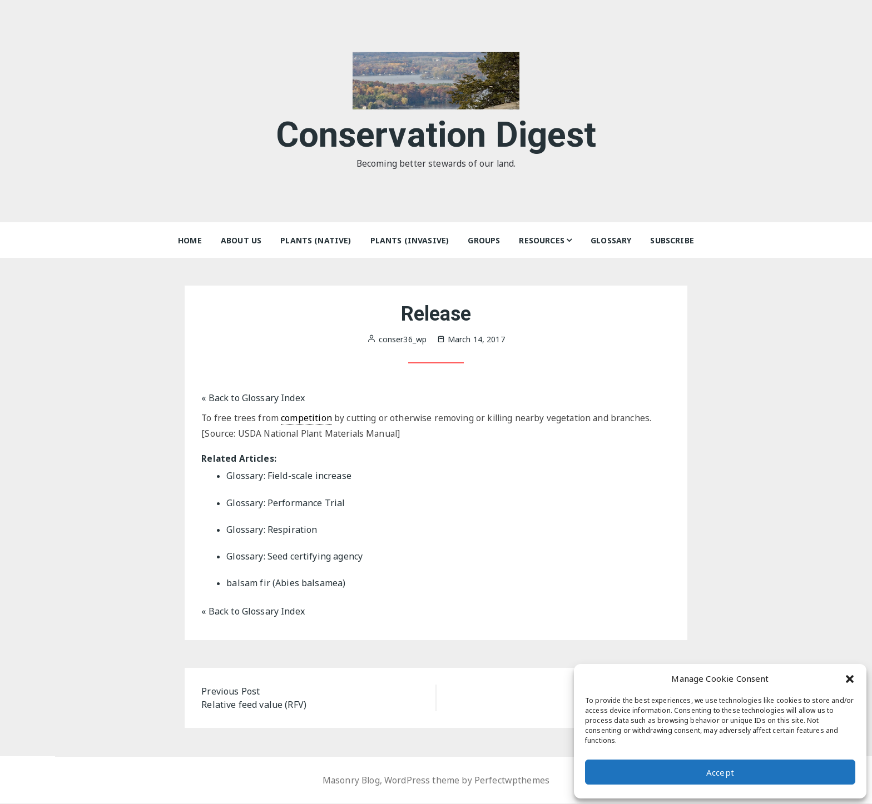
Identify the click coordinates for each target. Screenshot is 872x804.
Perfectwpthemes (513, 781)
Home (190, 240)
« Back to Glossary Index (253, 398)
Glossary (611, 240)
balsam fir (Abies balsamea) (285, 583)
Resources (541, 240)
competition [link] (307, 418)
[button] (849, 678)
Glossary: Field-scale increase (288, 477)
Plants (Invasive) (409, 240)
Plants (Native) (315, 240)
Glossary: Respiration (271, 530)
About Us (241, 240)
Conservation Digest (436, 132)
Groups (484, 240)
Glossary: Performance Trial (285, 503)
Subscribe (671, 240)
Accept (720, 772)
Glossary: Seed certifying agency (294, 557)
